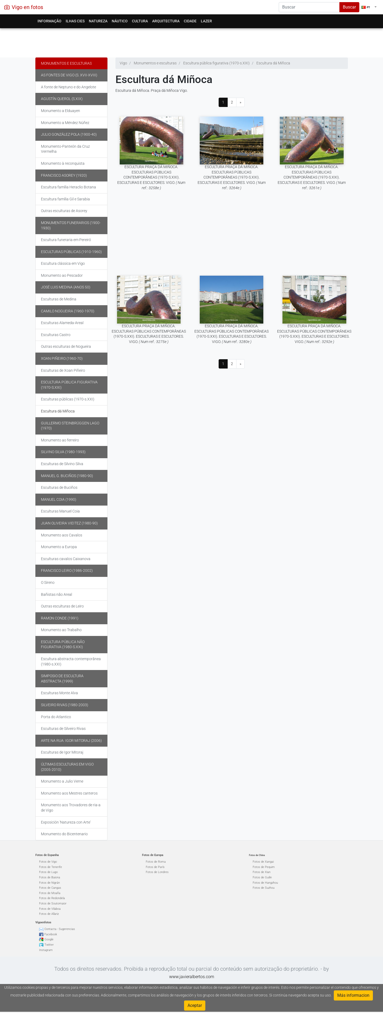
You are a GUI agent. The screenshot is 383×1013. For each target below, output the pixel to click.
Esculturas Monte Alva (59, 693)
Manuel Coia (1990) (58, 499)
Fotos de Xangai (263, 861)
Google (48, 939)
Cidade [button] (190, 21)
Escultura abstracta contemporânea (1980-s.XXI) (71, 661)
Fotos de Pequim (264, 867)
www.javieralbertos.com (191, 976)
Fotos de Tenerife (50, 867)
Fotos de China (257, 855)
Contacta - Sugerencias (59, 929)
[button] (369, 7)
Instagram (46, 950)
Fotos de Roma (156, 861)
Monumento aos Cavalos (61, 535)
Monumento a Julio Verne (62, 781)
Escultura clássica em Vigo (63, 263)
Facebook (50, 934)
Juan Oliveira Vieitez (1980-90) (69, 523)
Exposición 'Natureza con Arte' (66, 822)
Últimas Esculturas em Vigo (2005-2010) (67, 767)
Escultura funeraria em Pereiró (66, 240)
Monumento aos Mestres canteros (69, 793)
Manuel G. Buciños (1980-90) (67, 476)
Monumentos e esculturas (66, 63)
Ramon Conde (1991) (59, 618)
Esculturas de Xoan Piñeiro (63, 370)
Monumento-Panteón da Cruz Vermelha (65, 149)
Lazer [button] (206, 21)
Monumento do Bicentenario (64, 834)
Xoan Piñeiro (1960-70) (62, 358)
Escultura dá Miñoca (58, 411)
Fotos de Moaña (49, 893)
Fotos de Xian (261, 872)
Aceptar (195, 1005)
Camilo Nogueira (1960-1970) (67, 311)
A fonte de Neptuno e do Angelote (68, 87)
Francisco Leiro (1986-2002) (67, 570)
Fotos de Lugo (48, 872)
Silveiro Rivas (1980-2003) (64, 705)
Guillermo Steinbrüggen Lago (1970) (70, 426)
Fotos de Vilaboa (50, 909)
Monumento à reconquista (63, 163)
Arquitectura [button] (166, 21)
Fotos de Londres (157, 872)
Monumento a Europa (59, 547)
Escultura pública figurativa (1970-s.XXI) (69, 385)
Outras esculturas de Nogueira (66, 346)
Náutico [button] (120, 21)
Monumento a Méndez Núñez (65, 123)
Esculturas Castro (55, 335)
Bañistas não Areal (56, 594)
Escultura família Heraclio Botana (68, 187)
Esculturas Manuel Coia (60, 511)
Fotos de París (155, 867)
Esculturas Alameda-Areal (62, 323)
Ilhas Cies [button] (75, 21)
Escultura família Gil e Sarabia (65, 199)
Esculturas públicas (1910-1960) (71, 252)
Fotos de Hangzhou (265, 882)
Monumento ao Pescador (62, 275)
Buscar (349, 7)
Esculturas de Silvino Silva (62, 464)
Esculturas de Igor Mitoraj (62, 752)
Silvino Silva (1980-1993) (63, 452)
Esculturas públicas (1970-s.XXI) (67, 399)
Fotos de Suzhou (263, 888)
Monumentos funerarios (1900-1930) (71, 225)
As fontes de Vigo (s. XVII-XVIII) (69, 75)
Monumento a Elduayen (60, 111)
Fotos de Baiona (49, 877)
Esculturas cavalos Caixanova (65, 559)
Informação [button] (49, 21)
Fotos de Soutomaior (52, 903)
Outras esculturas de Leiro (62, 606)
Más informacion (353, 995)
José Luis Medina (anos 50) (65, 287)
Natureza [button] (98, 21)
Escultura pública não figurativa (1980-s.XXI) (63, 644)
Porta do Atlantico (56, 717)
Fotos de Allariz (49, 914)
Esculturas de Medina (58, 299)
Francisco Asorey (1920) (64, 175)
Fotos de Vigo (48, 861)
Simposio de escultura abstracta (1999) (62, 678)
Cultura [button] (140, 21)
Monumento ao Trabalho (61, 630)
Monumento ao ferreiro (60, 440)
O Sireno (48, 582)
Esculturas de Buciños (59, 487)
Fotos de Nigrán (49, 882)
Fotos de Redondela (52, 898)
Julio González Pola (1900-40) (69, 134)
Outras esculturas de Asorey (64, 211)
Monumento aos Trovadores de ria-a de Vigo (71, 807)
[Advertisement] (191, 41)
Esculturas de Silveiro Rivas (63, 728)
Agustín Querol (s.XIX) (62, 99)
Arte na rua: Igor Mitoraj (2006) (71, 740)
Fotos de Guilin (262, 877)
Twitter (49, 944)
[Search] (309, 7)
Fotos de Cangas (50, 888)
